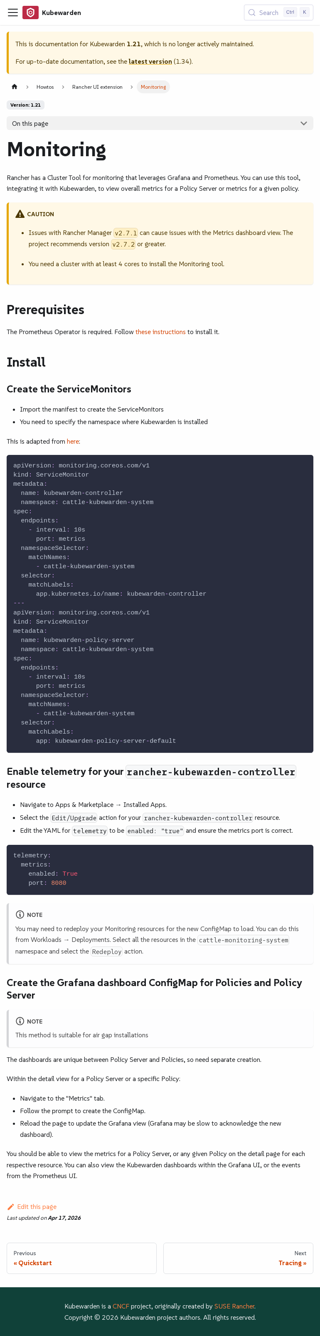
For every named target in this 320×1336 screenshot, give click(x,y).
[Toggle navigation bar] (13, 12)
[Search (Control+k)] (278, 12)
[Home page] (14, 86)
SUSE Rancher (234, 1306)
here (73, 441)
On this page (30, 123)
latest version (150, 61)
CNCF (121, 1306)
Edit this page (32, 1206)
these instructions (160, 331)
